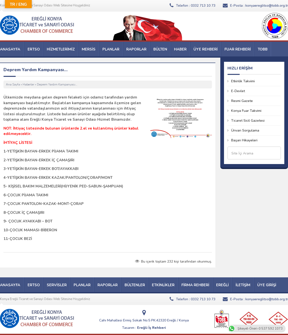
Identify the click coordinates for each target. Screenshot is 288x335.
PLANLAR (110, 49)
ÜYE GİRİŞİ (266, 285)
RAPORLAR (136, 49)
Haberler (28, 84)
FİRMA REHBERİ (195, 285)
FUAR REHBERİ (237, 49)
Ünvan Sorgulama (245, 130)
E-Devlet (238, 91)
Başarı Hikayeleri (244, 140)
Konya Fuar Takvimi (246, 110)
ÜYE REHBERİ (205, 49)
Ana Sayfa (13, 84)
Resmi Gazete (242, 101)
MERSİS (89, 49)
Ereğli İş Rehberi (151, 327)
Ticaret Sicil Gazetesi (248, 120)
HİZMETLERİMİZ (61, 49)
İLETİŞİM (243, 285)
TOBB (263, 49)
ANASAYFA (10, 49)
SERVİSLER (57, 285)
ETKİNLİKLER (163, 285)
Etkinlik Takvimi (243, 81)
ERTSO (34, 49)
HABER (180, 49)
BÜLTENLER (135, 285)
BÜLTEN (160, 49)
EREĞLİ (222, 285)
